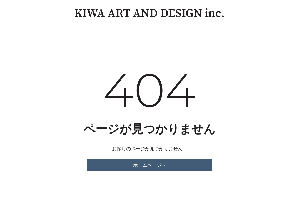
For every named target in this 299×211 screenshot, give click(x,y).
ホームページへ (149, 165)
